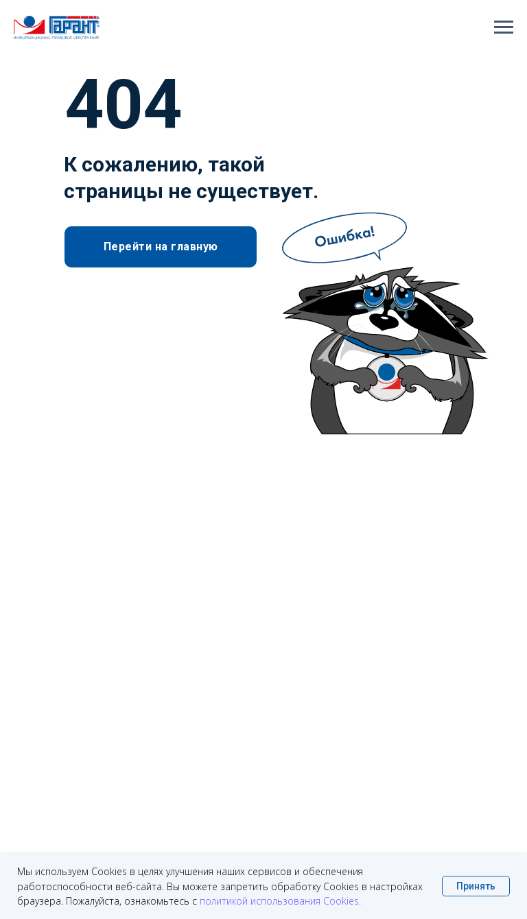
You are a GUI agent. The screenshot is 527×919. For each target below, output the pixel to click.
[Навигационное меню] (503, 27)
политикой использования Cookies (279, 900)
